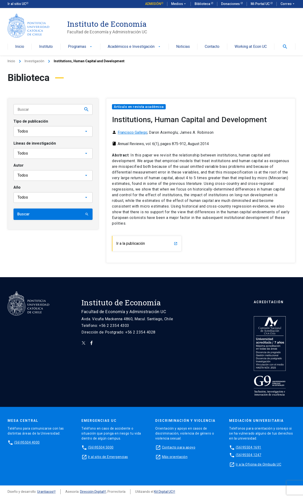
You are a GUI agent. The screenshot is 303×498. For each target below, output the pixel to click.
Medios (179, 4)
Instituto (46, 47)
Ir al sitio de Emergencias (108, 457)
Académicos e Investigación (134, 47)
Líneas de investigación (34, 143)
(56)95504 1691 (248, 447)
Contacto (212, 47)
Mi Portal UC (260, 4)
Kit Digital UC (163, 492)
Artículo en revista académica (139, 107)
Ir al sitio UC (17, 4)
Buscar (53, 214)
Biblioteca (203, 4)
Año (17, 187)
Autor (18, 165)
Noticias (183, 47)
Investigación (34, 61)
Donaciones (231, 4)
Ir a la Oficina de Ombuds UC (258, 464)
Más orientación (175, 457)
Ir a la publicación (147, 243)
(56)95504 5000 (101, 447)
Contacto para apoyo (179, 447)
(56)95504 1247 (248, 455)
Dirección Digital (92, 492)
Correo (288, 4)
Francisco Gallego (132, 132)
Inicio (19, 47)
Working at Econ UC (251, 47)
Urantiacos (45, 492)
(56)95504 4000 (27, 442)
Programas (80, 47)
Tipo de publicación (30, 121)
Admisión (153, 4)
